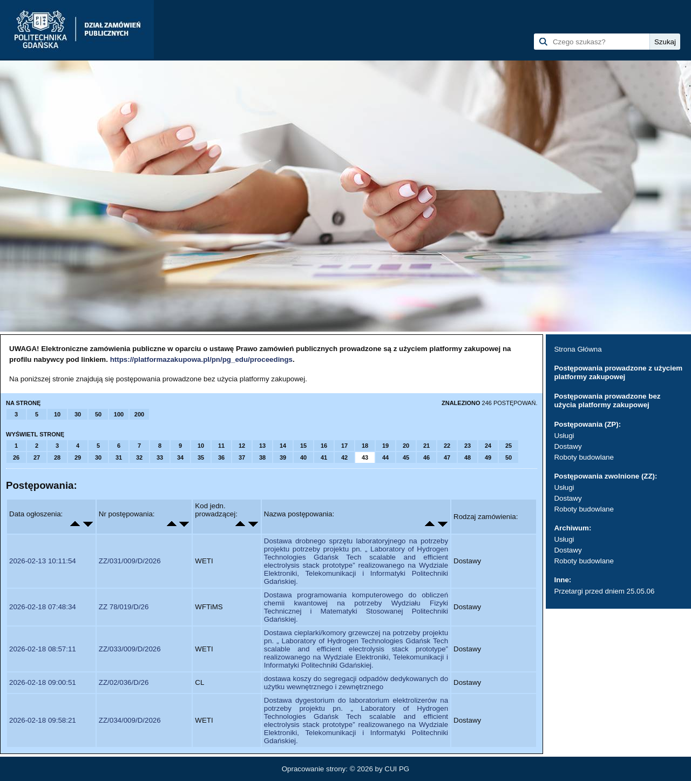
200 (139, 414)
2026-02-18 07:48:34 (42, 607)
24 (488, 445)
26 (16, 457)
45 (406, 457)
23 (467, 445)
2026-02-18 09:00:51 (42, 682)
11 (221, 445)
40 (303, 457)
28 (57, 457)
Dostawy (567, 446)
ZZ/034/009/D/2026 (130, 720)
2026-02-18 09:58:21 (42, 720)
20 (406, 445)
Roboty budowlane (583, 457)
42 (344, 457)
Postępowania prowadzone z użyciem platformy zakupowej (618, 372)
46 (426, 457)
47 (447, 457)
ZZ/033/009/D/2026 (130, 649)
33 (160, 457)
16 (324, 445)
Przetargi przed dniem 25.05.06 (604, 591)
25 (508, 445)
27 (36, 457)
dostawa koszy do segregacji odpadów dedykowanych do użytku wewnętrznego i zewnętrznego (356, 683)
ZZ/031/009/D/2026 (130, 561)
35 (201, 457)
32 (139, 457)
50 (98, 414)
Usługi (564, 436)
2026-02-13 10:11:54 (42, 561)
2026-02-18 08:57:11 (42, 649)
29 (77, 457)
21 (426, 445)
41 (324, 457)
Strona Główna (577, 349)
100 (119, 414)
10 (57, 414)
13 (262, 445)
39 (283, 457)
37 (242, 457)
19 (385, 445)
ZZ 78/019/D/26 (124, 607)
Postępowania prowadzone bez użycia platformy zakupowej (607, 400)
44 (385, 457)
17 (344, 445)
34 (180, 457)
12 (242, 445)
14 (283, 445)
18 (365, 445)
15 (303, 445)
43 (365, 457)
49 (488, 457)
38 (262, 457)
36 (221, 457)
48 (467, 457)
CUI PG (396, 769)
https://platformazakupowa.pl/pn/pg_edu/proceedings (201, 359)
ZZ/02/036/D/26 (124, 682)
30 (77, 414)
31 (119, 457)
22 (447, 445)
